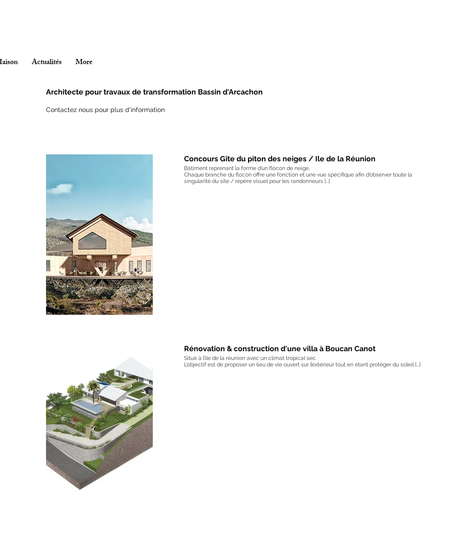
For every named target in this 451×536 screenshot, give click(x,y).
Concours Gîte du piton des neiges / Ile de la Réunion (280, 158)
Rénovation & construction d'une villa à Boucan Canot (280, 348)
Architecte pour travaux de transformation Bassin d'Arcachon (154, 92)
